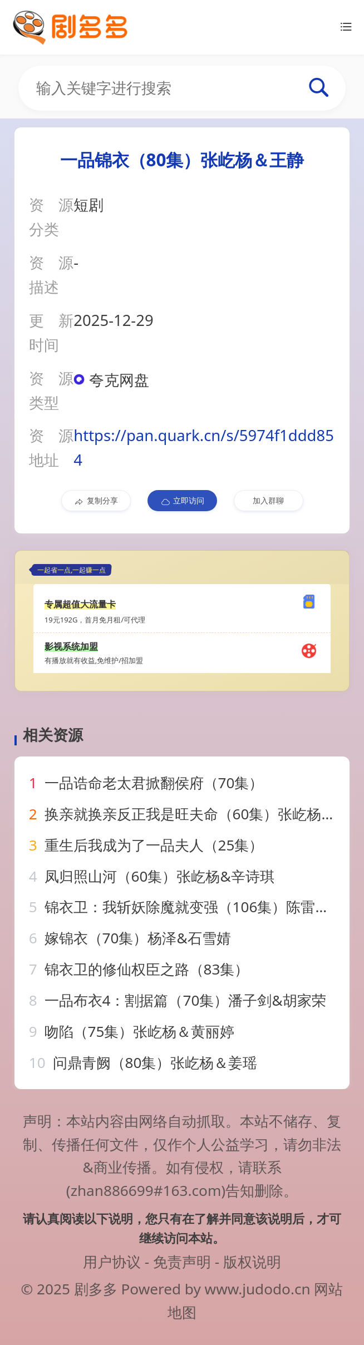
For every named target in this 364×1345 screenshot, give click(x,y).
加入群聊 (268, 500)
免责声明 (182, 1262)
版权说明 (252, 1262)
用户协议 (112, 1262)
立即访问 (182, 500)
